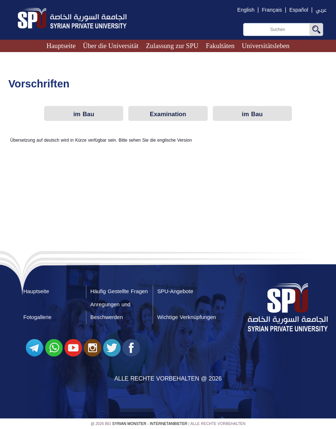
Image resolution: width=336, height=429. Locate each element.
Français (272, 10)
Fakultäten (220, 46)
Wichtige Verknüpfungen (186, 317)
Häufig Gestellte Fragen (119, 291)
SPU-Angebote (175, 291)
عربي (321, 10)
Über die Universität (110, 46)
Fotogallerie (37, 317)
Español (298, 10)
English (245, 10)
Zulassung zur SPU (172, 46)
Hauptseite (61, 46)
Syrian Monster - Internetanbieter (149, 423)
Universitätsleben (266, 46)
